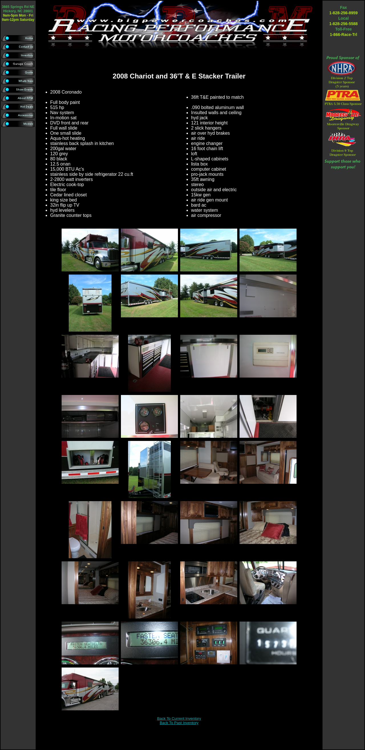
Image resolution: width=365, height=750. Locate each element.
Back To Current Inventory (179, 718)
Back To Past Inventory (179, 723)
